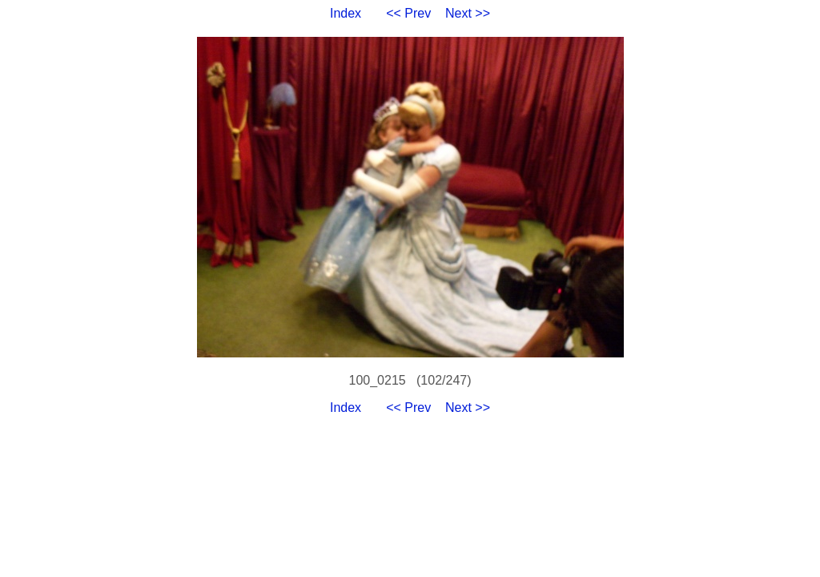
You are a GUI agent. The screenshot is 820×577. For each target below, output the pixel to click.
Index (345, 13)
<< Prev (408, 13)
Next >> (467, 13)
